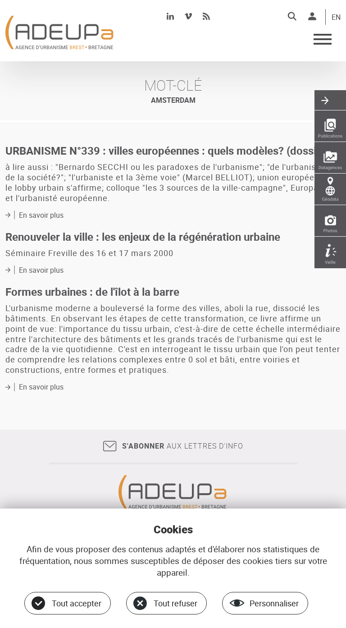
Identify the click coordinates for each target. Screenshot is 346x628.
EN (336, 17)
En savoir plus (41, 215)
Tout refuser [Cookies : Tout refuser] (175, 603)
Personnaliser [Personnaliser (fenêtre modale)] (274, 603)
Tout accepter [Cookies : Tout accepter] (76, 603)
